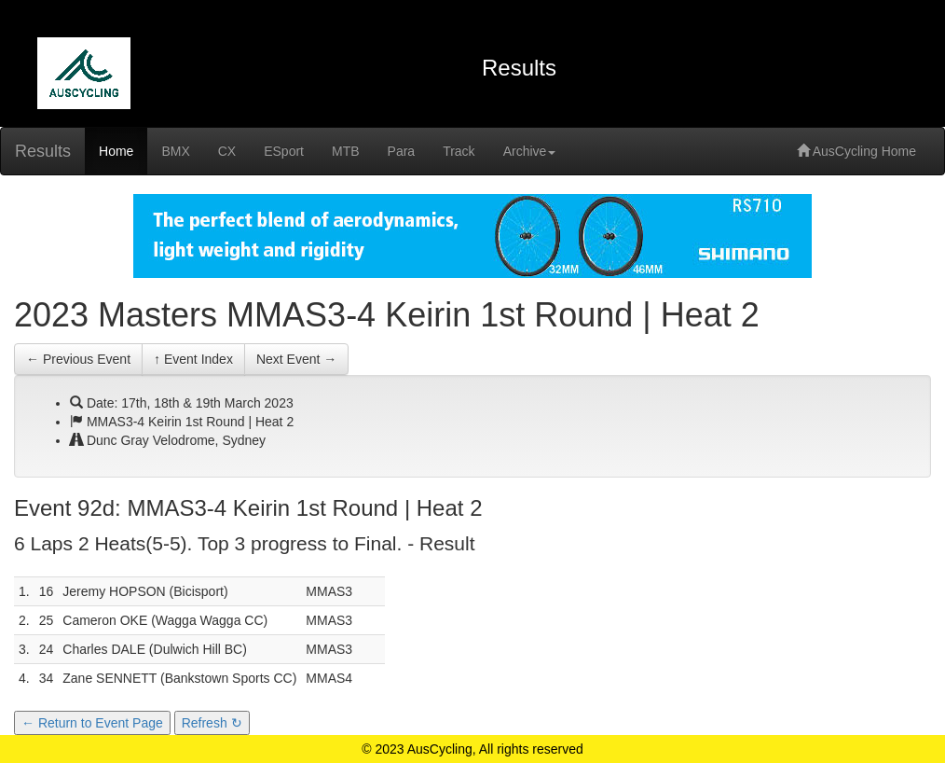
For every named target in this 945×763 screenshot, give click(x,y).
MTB (346, 151)
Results (43, 151)
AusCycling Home (856, 151)
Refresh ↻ (212, 722)
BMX (175, 151)
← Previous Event (78, 359)
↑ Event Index (193, 359)
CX (227, 151)
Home (116, 151)
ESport (284, 151)
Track (458, 151)
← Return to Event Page (92, 722)
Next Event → (296, 359)
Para (402, 151)
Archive (529, 151)
